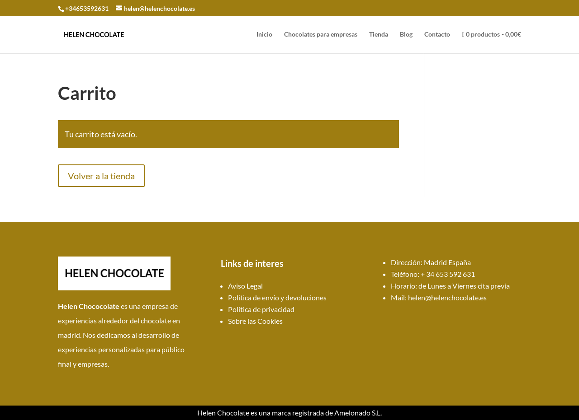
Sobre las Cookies (255, 321)
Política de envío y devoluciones (277, 297)
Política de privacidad (261, 309)
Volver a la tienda (101, 175)
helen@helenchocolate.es (447, 297)
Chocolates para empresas (320, 34)
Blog (406, 34)
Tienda (378, 34)
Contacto (437, 34)
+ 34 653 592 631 (448, 274)
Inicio (264, 34)
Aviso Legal (245, 285)
